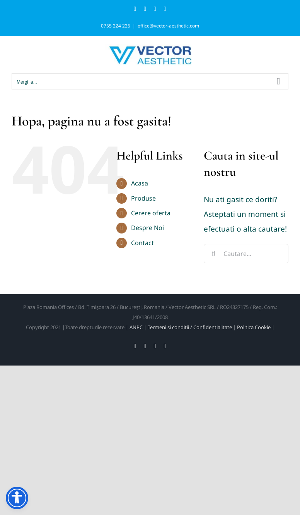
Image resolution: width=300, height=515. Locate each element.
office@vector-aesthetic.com (168, 25)
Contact (142, 243)
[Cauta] (213, 253)
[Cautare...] (246, 253)
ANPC (136, 327)
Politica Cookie (254, 327)
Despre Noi (147, 227)
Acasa (139, 183)
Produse (143, 198)
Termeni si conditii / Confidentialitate (190, 327)
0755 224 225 (115, 25)
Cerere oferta (150, 213)
